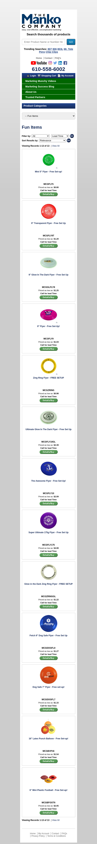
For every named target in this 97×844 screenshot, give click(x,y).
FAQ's (58, 58)
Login (33, 75)
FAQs (64, 833)
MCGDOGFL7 (48, 699)
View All (55, 146)
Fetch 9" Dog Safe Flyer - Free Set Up (48, 635)
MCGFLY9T (48, 235)
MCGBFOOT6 (48, 802)
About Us (30, 91)
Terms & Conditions (56, 836)
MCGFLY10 (48, 493)
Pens (42, 51)
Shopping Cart (48, 75)
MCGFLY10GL (48, 442)
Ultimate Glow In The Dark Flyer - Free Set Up (48, 429)
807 (50, 49)
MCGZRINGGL (48, 596)
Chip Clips (52, 51)
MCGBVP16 (48, 751)
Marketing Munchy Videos (40, 81)
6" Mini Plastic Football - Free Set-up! (48, 790)
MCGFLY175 (48, 545)
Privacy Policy (38, 836)
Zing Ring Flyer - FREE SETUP (48, 378)
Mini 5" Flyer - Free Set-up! (48, 171)
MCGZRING (48, 390)
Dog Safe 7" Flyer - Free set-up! (48, 687)
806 (55, 49)
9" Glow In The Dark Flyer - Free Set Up (48, 275)
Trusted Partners (35, 97)
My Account (67, 75)
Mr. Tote (68, 49)
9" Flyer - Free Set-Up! (48, 326)
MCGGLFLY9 (48, 287)
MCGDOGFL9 (48, 648)
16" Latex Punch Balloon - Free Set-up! (48, 738)
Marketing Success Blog (39, 86)
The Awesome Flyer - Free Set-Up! (48, 481)
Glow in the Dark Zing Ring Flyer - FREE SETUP (48, 584)
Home (39, 58)
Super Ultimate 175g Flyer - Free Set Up (48, 532)
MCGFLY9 (48, 338)
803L (60, 49)
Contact (48, 58)
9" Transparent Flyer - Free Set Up (48, 223)
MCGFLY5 (48, 184)
